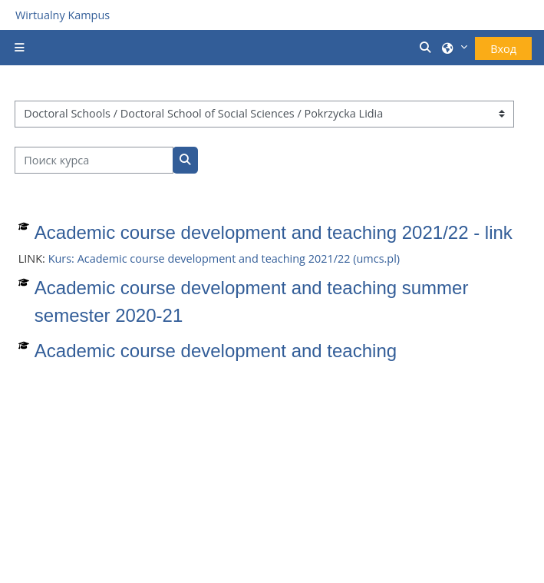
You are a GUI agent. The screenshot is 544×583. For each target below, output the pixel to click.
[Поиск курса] (94, 160)
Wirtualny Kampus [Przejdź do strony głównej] (62, 15)
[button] (426, 47)
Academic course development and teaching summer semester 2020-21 (252, 301)
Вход (503, 48)
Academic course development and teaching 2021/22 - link (274, 232)
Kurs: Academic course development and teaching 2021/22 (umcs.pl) (224, 258)
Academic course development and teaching (216, 350)
